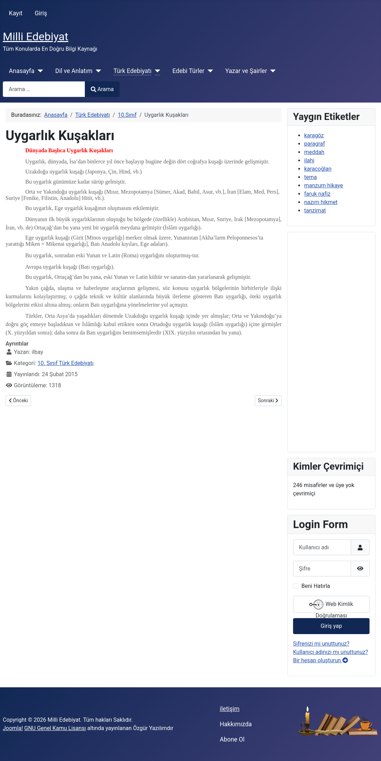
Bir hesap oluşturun (320, 660)
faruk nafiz (317, 194)
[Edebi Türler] (208, 70)
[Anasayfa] (38, 70)
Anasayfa (21, 70)
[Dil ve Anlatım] (96, 70)
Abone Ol (232, 739)
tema (310, 177)
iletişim (230, 708)
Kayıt (16, 13)
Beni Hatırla (315, 586)
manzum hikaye (323, 185)
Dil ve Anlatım (73, 70)
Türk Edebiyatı (132, 70)
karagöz (314, 135)
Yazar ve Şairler (246, 70)
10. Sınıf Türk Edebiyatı (66, 363)
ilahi (309, 160)
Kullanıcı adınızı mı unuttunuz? (330, 652)
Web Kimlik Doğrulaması (331, 605)
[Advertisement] (331, 342)
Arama (102, 89)
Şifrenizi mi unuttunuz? (321, 643)
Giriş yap (331, 626)
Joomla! (13, 728)
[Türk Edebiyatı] (156, 70)
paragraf (314, 143)
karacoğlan (318, 168)
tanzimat (315, 210)
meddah (314, 152)
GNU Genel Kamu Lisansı (55, 728)
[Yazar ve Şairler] (271, 70)
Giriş (41, 13)
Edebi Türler (188, 70)
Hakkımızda (236, 724)
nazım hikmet (321, 202)
